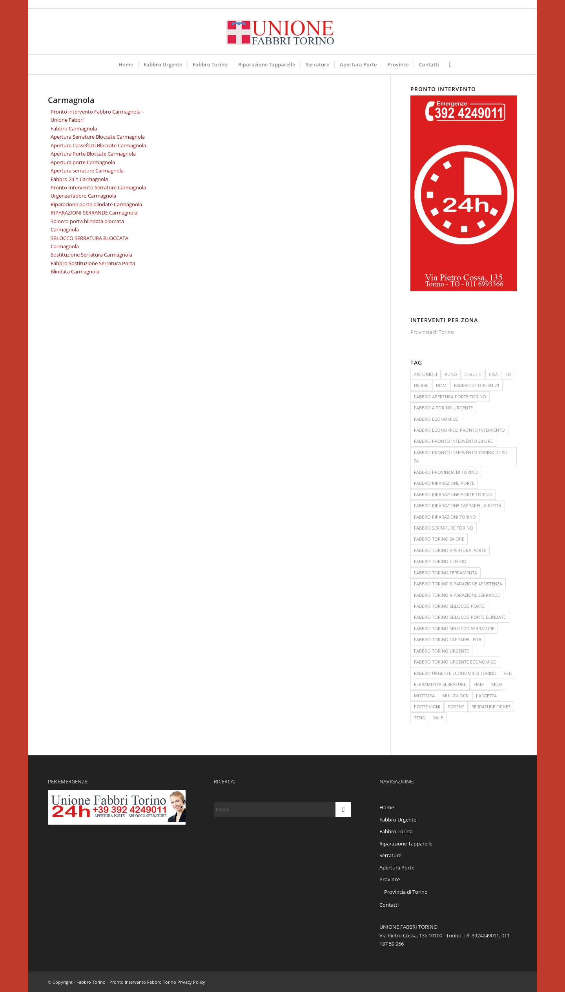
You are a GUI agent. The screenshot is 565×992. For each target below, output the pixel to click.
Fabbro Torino (396, 831)
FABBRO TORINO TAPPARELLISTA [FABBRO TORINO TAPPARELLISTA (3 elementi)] (447, 639)
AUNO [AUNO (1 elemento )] (451, 374)
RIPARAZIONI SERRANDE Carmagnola (94, 212)
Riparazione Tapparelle (405, 843)
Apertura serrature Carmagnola (87, 170)
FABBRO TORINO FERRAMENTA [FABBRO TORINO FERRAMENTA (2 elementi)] (445, 573)
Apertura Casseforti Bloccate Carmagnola (98, 145)
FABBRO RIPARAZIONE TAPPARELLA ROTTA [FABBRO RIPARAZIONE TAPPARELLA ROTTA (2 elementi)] (457, 505)
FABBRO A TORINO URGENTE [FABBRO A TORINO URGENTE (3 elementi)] (443, 408)
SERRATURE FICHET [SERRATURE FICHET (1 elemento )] (491, 707)
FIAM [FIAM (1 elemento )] (479, 684)
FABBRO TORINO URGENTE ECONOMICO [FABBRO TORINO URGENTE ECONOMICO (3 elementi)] (455, 662)
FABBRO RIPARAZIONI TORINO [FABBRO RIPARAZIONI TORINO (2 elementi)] (445, 517)
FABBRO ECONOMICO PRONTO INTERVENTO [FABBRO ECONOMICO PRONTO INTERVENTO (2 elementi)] (459, 430)
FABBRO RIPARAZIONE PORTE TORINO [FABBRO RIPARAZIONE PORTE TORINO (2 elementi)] (453, 494)
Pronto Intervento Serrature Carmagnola (98, 187)
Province (389, 879)
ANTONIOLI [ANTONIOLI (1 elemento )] (425, 374)
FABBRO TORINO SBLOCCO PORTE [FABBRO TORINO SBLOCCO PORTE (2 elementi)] (449, 606)
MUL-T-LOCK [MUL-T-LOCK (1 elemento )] (455, 696)
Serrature (390, 855)
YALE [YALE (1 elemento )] (438, 718)
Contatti (389, 904)
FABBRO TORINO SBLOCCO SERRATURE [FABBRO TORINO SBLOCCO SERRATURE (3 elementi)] (454, 628)
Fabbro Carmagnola (74, 128)
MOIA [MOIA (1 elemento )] (497, 684)
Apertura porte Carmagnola (83, 162)
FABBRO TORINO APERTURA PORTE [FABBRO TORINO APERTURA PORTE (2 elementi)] (450, 550)
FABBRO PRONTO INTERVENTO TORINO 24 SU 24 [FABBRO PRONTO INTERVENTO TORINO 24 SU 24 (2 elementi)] (460, 456)
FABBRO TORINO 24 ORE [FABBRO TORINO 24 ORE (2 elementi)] (439, 539)
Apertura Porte (396, 867)
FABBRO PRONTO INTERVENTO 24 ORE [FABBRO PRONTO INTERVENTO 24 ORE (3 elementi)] (453, 441)
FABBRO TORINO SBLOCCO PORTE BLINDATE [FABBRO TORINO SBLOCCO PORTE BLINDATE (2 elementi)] (460, 617)
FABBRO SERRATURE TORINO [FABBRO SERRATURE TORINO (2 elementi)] (443, 528)
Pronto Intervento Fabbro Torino (142, 982)
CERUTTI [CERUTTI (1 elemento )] (473, 374)
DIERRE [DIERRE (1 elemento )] (421, 385)
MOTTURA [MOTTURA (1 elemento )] (424, 696)
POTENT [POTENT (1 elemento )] (456, 707)
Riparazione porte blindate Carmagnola (96, 204)
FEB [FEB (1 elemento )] (508, 673)
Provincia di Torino (432, 332)
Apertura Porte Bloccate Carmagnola (93, 153)
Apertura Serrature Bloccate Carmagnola (98, 136)
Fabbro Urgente (397, 819)
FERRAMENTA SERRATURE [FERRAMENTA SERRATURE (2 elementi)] (440, 684)
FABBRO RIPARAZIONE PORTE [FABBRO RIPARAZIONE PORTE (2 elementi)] (444, 483)
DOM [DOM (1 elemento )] (441, 385)
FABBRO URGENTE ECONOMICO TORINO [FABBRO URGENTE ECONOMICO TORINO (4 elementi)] (455, 673)
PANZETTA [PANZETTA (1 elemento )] (486, 696)
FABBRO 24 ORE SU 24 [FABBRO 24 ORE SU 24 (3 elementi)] (476, 385)
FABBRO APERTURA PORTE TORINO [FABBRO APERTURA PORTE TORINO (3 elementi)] (450, 397)
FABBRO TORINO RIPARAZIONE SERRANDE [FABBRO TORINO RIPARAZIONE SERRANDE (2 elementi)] (457, 595)
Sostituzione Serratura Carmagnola (91, 254)
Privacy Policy (191, 982)
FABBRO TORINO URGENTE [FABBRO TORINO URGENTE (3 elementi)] (441, 651)
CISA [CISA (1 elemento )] (493, 374)
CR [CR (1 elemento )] (508, 374)
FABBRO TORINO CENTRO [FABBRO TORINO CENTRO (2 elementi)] (440, 561)
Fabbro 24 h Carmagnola (79, 179)
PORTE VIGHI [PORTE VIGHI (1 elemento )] (427, 707)
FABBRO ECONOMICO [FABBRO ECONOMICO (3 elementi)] (436, 419)
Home (386, 807)
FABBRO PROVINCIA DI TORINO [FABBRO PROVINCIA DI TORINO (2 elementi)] (446, 472)
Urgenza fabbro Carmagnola (83, 195)
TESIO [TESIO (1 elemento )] (420, 718)
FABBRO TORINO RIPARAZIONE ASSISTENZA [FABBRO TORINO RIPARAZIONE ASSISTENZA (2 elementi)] (458, 584)
